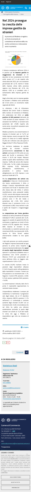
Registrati (8, 1)
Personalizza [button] (15, 487)
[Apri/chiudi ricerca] (26, 8)
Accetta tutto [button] (15, 482)
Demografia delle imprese (10, 14)
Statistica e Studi (10, 366)
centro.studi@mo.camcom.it (11, 388)
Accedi (2, 1)
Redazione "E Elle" (8, 370)
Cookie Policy (4, 472)
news (22, 14)
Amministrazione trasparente (10, 450)
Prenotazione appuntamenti (12, 398)
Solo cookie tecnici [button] (15, 477)
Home (2, 12)
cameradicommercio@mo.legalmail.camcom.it (15, 443)
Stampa (25, 327)
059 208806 (7, 382)
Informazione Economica (12, 12)
